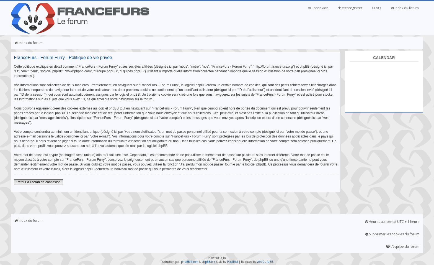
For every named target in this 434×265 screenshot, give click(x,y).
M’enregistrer (350, 8)
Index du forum (405, 8)
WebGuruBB (265, 262)
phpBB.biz (208, 262)
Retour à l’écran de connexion (38, 182)
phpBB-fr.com (189, 262)
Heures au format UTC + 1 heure (392, 221)
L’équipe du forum (402, 246)
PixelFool (232, 262)
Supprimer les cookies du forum (392, 234)
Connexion (318, 8)
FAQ (376, 8)
